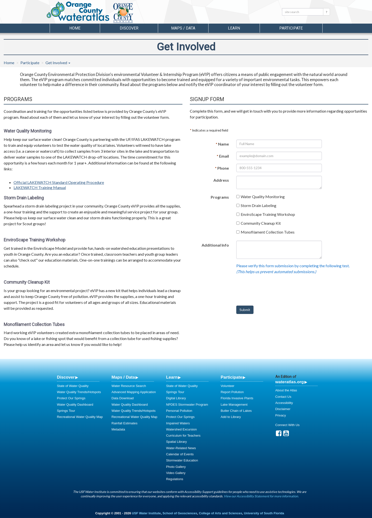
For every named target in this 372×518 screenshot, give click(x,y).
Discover (66, 377)
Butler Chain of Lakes (236, 411)
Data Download (123, 398)
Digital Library (176, 398)
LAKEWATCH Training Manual (40, 187)
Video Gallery (176, 473)
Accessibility (284, 403)
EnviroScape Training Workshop (268, 214)
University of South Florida (264, 513)
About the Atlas (286, 390)
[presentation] (273, 292)
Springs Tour (66, 411)
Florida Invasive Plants (237, 398)
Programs (220, 197)
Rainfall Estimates (125, 423)
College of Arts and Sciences (220, 513)
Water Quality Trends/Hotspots (79, 392)
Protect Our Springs (71, 398)
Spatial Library (176, 442)
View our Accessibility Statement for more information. (261, 496)
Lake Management (234, 404)
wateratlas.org (289, 381)
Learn (172, 377)
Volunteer (228, 386)
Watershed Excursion (181, 429)
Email (223, 156)
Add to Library (231, 417)
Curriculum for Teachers (183, 435)
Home (74, 28)
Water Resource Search (129, 386)
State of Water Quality (73, 386)
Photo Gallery (176, 467)
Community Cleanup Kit (261, 223)
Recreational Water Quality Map (80, 417)
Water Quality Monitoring (263, 196)
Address (221, 180)
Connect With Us (287, 425)
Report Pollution (232, 392)
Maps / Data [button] (183, 28)
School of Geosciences (180, 513)
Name (222, 144)
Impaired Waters (178, 423)
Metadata (118, 429)
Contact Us (283, 397)
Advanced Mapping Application (134, 392)
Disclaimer (283, 409)
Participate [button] (291, 28)
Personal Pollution (179, 411)
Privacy (280, 415)
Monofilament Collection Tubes (268, 232)
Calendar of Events (180, 454)
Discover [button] (129, 28)
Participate (29, 62)
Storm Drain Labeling (258, 205)
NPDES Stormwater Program (187, 404)
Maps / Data (123, 377)
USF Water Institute (146, 513)
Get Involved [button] (57, 62)
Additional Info (215, 245)
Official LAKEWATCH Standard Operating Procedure (59, 182)
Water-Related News (181, 448)
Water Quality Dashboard (75, 404)
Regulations (174, 479)
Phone (222, 168)
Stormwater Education (182, 460)
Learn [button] (234, 28)
